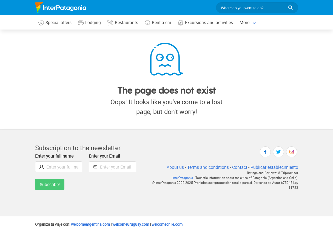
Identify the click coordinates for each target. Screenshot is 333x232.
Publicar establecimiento (274, 167)
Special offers (55, 22)
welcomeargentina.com (93, 224)
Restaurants (124, 22)
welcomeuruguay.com (135, 224)
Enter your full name (55, 156)
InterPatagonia (179, 178)
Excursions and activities (207, 22)
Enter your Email (105, 156)
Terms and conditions (207, 167)
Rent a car (159, 22)
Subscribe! (50, 184)
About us (173, 167)
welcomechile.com (173, 224)
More (246, 22)
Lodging (90, 22)
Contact (238, 167)
